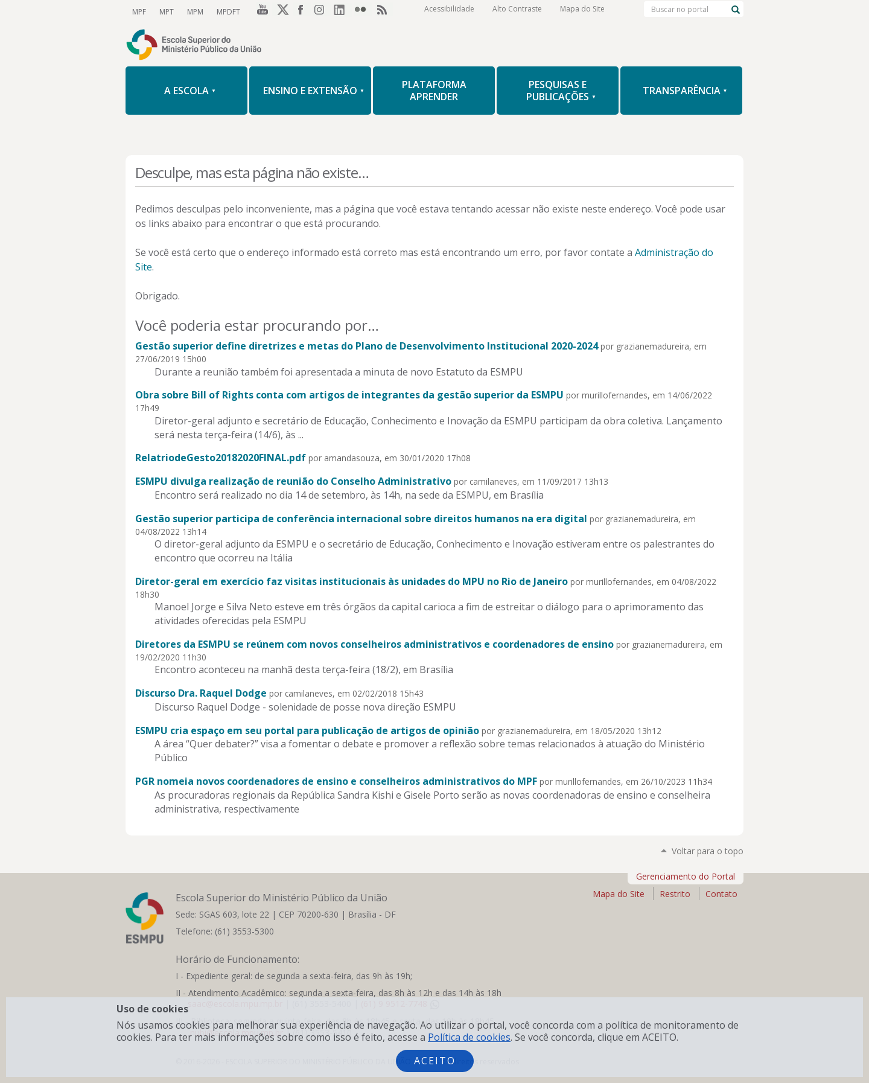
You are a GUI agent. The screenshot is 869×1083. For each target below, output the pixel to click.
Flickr (363, 11)
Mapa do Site (582, 12)
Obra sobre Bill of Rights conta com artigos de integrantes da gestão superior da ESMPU (349, 394)
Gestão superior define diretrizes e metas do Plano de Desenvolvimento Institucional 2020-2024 (366, 346)
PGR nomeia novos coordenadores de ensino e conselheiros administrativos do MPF (336, 781)
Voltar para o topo (707, 851)
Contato (721, 893)
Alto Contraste (517, 12)
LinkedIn (343, 11)
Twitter (281, 11)
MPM (192, 11)
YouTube (261, 11)
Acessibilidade (449, 12)
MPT (165, 11)
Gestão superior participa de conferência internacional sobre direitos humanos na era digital (361, 518)
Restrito (675, 893)
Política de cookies (469, 1037)
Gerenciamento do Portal (685, 876)
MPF (138, 11)
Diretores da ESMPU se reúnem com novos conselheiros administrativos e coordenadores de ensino (374, 644)
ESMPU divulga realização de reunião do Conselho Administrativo (293, 481)
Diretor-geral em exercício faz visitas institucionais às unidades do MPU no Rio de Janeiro (351, 581)
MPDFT (224, 11)
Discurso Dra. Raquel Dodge (201, 693)
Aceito (435, 1060)
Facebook (302, 11)
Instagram (322, 11)
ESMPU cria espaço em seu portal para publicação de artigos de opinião (307, 730)
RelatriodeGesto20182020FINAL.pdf (220, 457)
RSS (384, 11)
